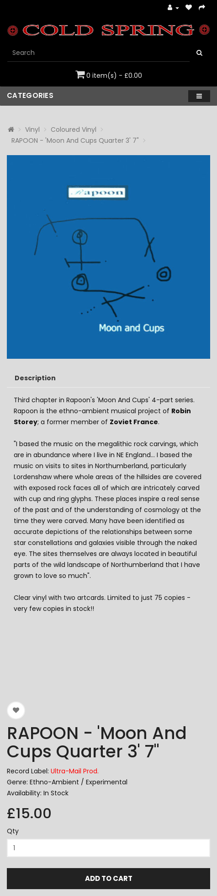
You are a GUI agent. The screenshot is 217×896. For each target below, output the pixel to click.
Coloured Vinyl (73, 129)
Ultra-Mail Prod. (75, 771)
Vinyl (32, 129)
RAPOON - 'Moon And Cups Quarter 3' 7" (75, 140)
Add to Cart (108, 878)
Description (35, 378)
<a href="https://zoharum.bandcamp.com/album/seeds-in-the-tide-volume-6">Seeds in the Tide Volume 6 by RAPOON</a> (108, 652)
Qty (13, 831)
